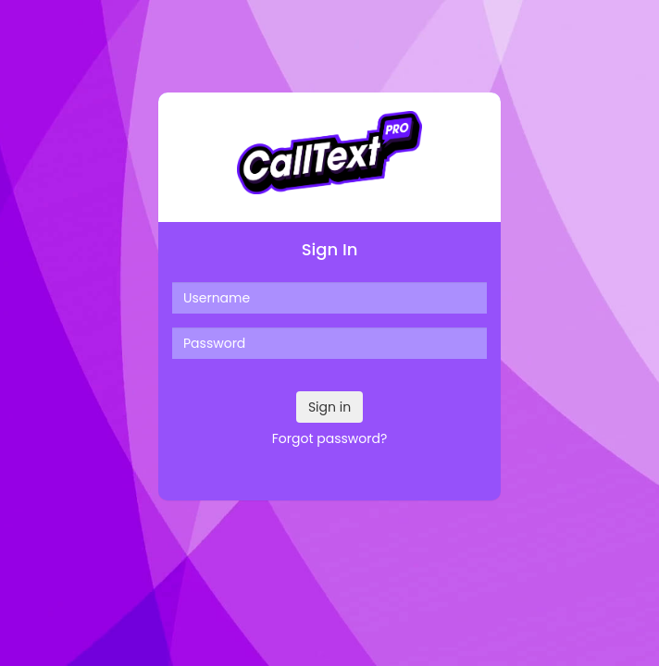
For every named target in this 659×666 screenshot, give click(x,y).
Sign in (329, 407)
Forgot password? (330, 438)
